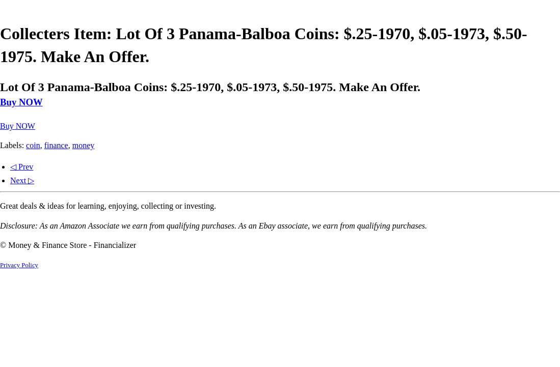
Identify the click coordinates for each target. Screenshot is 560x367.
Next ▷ (22, 180)
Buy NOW (21, 102)
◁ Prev (21, 166)
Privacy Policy (19, 265)
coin (33, 145)
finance (56, 145)
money (83, 145)
